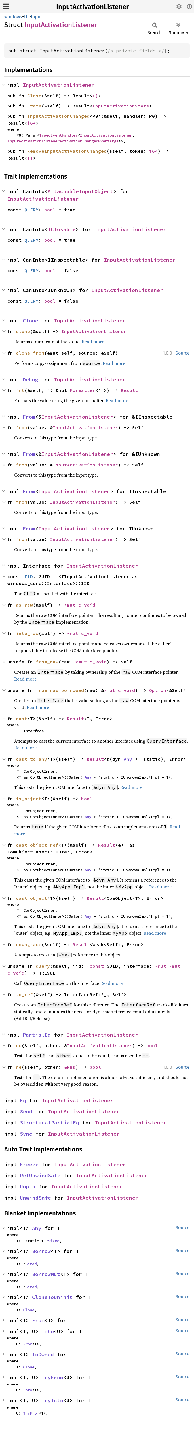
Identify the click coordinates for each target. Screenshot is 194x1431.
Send (26, 1111)
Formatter (82, 390)
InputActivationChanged (58, 116)
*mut (71, 605)
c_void (86, 605)
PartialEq (37, 1034)
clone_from (30, 353)
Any (128, 759)
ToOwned (43, 1354)
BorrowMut (46, 1274)
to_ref (24, 994)
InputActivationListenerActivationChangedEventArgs (63, 141)
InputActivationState (120, 106)
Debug (30, 379)
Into (47, 1331)
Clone (30, 320)
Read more (93, 341)
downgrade (28, 944)
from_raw (47, 662)
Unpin (27, 1186)
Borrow (41, 1251)
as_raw (24, 605)
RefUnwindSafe (40, 1175)
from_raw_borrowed (60, 690)
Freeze (29, 1164)
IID (28, 576)
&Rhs (69, 1067)
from (21, 427)
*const (97, 966)
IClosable (62, 229)
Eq (23, 1100)
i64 (31, 123)
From (29, 416)
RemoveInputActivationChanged (67, 151)
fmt (20, 390)
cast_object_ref (37, 845)
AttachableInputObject (80, 191)
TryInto (52, 1400)
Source (183, 353)
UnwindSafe (35, 1197)
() (95, 95)
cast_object (31, 898)
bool (50, 209)
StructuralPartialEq (49, 1122)
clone (23, 331)
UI (26, 17)
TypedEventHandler (58, 135)
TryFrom (52, 1377)
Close (34, 95)
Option (157, 690)
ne (19, 1067)
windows (13, 17)
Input (36, 17)
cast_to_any (31, 759)
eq (19, 1045)
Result (129, 390)
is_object (28, 798)
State (34, 106)
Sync (26, 1133)
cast (21, 718)
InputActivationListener (92, 7)
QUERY (31, 209)
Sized (53, 1240)
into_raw (27, 633)
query (43, 966)
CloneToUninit (52, 1297)
